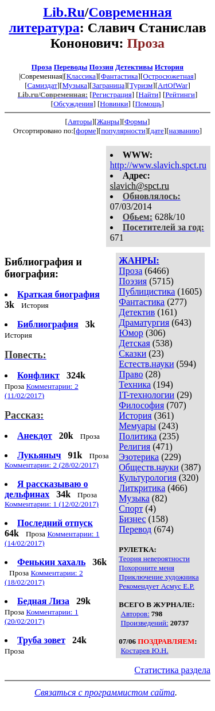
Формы (135, 121)
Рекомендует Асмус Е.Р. (156, 586)
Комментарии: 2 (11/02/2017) (42, 391)
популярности (123, 130)
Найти (149, 94)
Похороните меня (146, 567)
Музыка (75, 85)
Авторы (80, 121)
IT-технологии (146, 395)
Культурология (147, 477)
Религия (134, 446)
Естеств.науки (146, 364)
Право (131, 374)
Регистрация (112, 94)
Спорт (131, 508)
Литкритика (142, 488)
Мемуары (137, 426)
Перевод (135, 529)
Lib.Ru (64, 12)
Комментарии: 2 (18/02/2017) (44, 577)
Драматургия (144, 322)
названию (184, 130)
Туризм (141, 85)
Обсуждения (73, 103)
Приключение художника (158, 577)
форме (86, 130)
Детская (134, 343)
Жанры (108, 121)
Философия (141, 405)
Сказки (132, 353)
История (169, 67)
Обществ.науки (148, 467)
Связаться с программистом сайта (104, 692)
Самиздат (42, 85)
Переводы (71, 67)
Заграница (108, 85)
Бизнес (132, 519)
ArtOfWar (172, 85)
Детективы (134, 67)
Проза (42, 67)
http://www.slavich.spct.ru (158, 165)
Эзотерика (139, 457)
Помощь (148, 103)
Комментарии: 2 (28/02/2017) (52, 465)
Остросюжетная (168, 76)
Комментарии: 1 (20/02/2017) (42, 616)
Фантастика (119, 76)
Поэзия (101, 67)
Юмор (131, 333)
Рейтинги (180, 94)
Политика (138, 436)
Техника (135, 384)
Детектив (137, 312)
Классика (81, 76)
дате (157, 130)
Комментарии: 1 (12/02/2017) (52, 504)
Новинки (114, 103)
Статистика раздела (172, 670)
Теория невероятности (154, 558)
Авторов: (135, 613)
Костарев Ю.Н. (145, 650)
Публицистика (147, 291)
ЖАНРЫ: (139, 260)
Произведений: (145, 623)
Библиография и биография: (43, 268)
